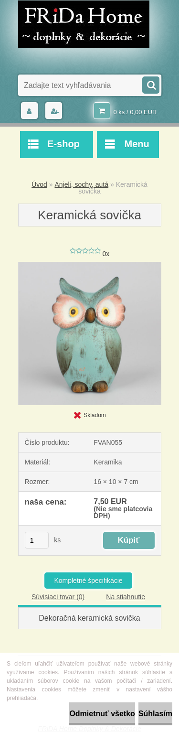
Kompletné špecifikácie (88, 580)
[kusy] (37, 540)
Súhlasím (155, 714)
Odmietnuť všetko (102, 714)
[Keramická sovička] (90, 265)
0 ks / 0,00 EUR (135, 112)
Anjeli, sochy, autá (81, 184)
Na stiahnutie (125, 597)
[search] (150, 84)
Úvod (39, 184)
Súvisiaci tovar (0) (58, 597)
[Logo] (83, 24)
